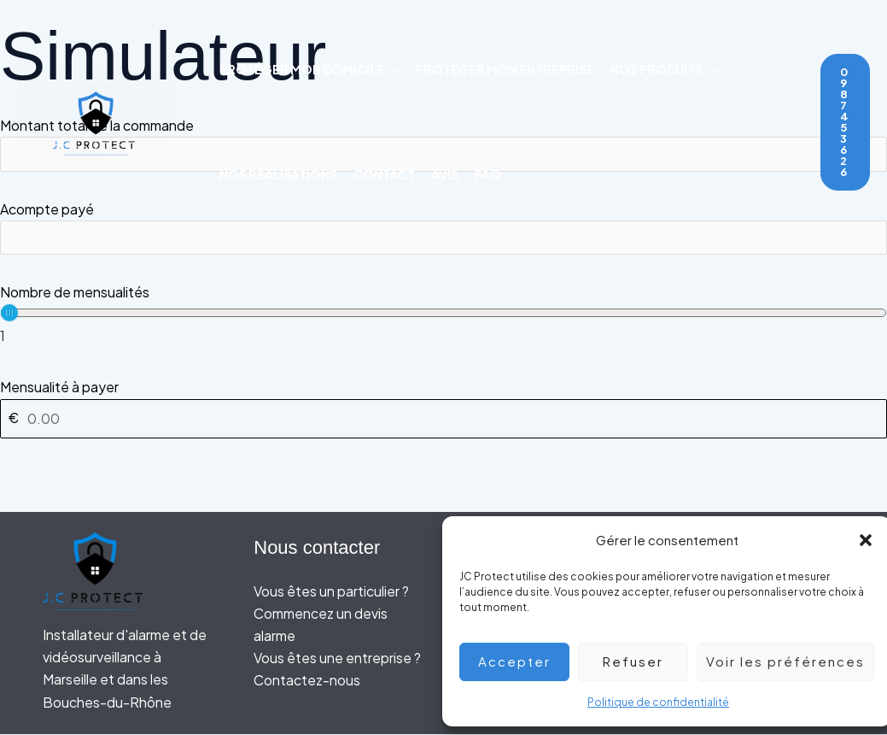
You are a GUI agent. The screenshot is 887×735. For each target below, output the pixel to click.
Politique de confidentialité (645, 702)
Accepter (501, 661)
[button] (852, 540)
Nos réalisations (278, 174)
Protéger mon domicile (309, 69)
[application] (392, 69)
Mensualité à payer (59, 388)
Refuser (620, 661)
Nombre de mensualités (74, 293)
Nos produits (664, 69)
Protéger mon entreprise (505, 69)
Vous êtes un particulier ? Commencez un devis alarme (331, 613)
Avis (444, 174)
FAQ (488, 174)
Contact (384, 174)
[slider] (9, 313)
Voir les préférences (772, 661)
